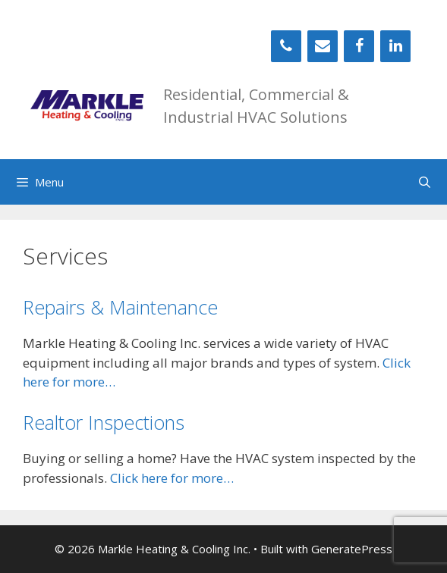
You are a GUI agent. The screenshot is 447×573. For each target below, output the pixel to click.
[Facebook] (359, 46)
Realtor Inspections (103, 422)
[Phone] (286, 46)
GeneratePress (351, 548)
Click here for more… (172, 478)
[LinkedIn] (395, 46)
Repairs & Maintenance (120, 307)
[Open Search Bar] (424, 182)
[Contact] (322, 46)
